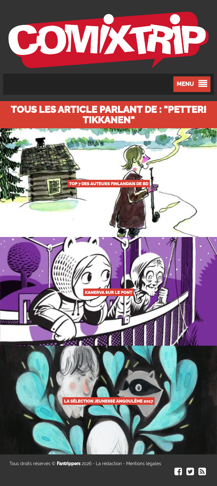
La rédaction (109, 463)
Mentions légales (143, 463)
